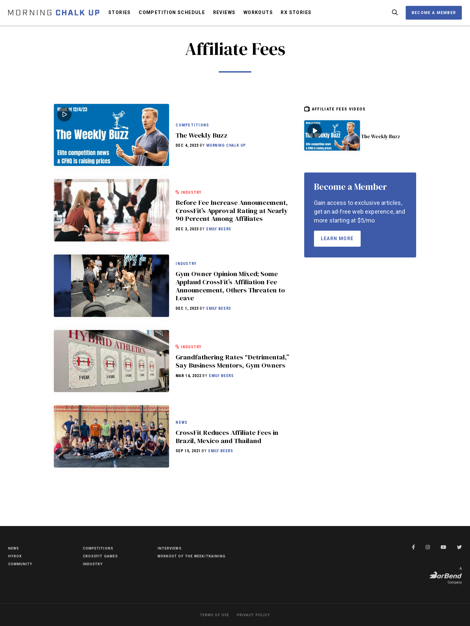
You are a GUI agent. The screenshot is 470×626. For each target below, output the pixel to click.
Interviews (172, 547)
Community (22, 562)
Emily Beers (218, 244)
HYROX (16, 554)
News (182, 431)
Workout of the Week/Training (178, 557)
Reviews (224, 14)
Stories (119, 14)
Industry (193, 186)
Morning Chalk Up (225, 152)
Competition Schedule (172, 14)
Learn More (337, 243)
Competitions (193, 126)
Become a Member (434, 15)
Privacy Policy (255, 615)
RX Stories (296, 14)
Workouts (258, 14)
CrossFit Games (103, 554)
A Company (445, 575)
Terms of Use (211, 615)
